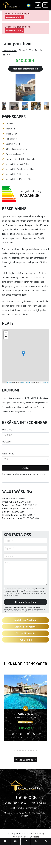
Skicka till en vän (25, 633)
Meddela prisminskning (25, 68)
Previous (5, 87)
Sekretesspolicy (31, 591)
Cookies (25, 836)
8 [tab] (33, 750)
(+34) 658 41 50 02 (17, 803)
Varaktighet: (8, 453)
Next (45, 87)
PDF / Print (25, 639)
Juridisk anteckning (35, 833)
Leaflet (9, 382)
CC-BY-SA (44, 382)
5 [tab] (25, 750)
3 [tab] (20, 750)
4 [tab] (23, 750)
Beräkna (26, 467)
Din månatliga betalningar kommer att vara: (23, 474)
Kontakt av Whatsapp (25, 620)
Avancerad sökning (14, 17)
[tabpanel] (25, 708)
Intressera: (7, 441)
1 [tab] (14, 750)
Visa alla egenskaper (25, 759)
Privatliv (16, 836)
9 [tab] (36, 750)
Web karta (34, 836)
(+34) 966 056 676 (37, 803)
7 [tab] (31, 750)
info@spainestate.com (27, 808)
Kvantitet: (7, 429)
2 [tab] (17, 750)
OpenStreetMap (26, 382)
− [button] (6, 337)
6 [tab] (28, 750)
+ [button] (6, 333)
